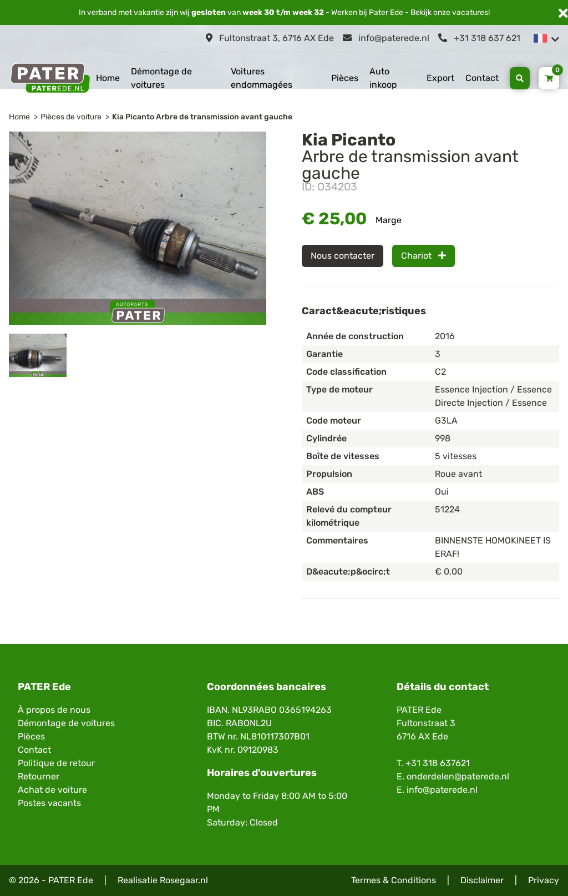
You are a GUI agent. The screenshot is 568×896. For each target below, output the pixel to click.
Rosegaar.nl (184, 880)
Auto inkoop (383, 78)
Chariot (423, 255)
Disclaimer (482, 880)
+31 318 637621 (437, 763)
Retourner (38, 776)
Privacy (543, 880)
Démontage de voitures (161, 78)
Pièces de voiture (71, 117)
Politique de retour (56, 763)
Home (108, 78)
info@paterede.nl (386, 38)
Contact (482, 78)
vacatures (470, 12)
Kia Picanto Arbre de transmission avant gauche (202, 117)
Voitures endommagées (261, 78)
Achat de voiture (52, 789)
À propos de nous (54, 709)
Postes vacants (49, 803)
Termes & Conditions (393, 880)
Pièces (344, 78)
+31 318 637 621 (479, 38)
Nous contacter (342, 255)
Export (440, 78)
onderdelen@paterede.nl (458, 776)
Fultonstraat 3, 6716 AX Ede (270, 38)
